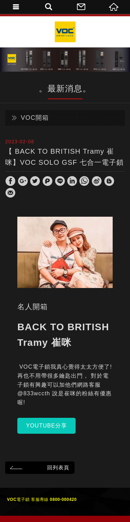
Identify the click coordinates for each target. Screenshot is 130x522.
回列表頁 (38, 467)
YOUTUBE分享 (46, 426)
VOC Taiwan (65, 31)
